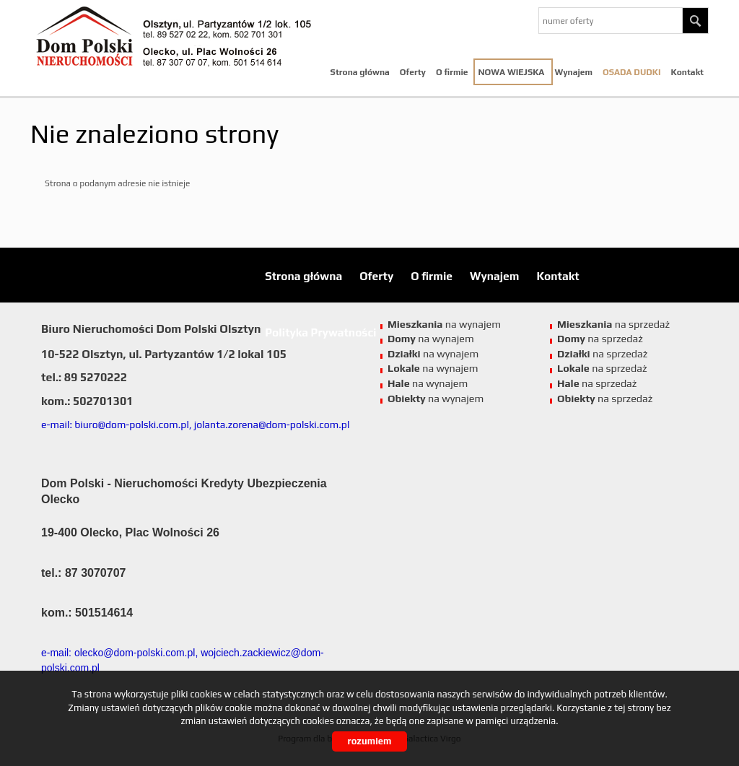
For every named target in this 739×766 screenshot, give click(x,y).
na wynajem (433, 368)
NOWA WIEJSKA (511, 72)
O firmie (452, 72)
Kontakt (687, 72)
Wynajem (573, 72)
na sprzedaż (602, 368)
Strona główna (360, 72)
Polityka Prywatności (320, 332)
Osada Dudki (632, 72)
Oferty (413, 72)
